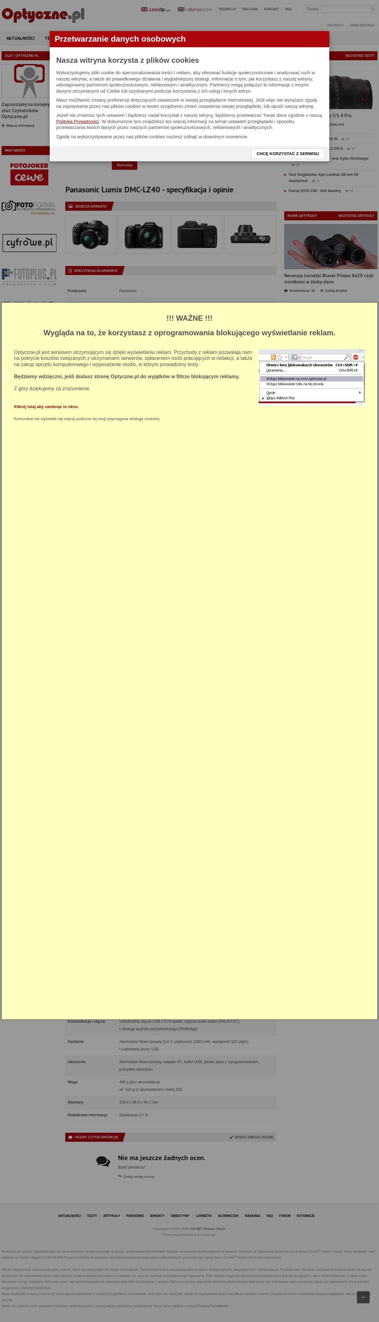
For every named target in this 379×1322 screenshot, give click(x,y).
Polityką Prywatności (77, 121)
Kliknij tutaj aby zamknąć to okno (46, 406)
